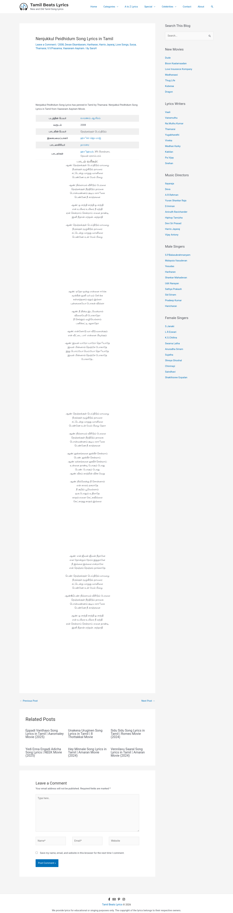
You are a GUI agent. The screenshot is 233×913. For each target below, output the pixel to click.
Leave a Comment (45, 44)
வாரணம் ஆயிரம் (90, 117)
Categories (118, 6)
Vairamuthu (171, 116)
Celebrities (171, 6)
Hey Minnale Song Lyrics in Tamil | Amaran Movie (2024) (87, 751)
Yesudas (169, 260)
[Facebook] (109, 896)
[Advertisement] (87, 78)
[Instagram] (123, 896)
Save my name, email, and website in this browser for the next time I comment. (82, 850)
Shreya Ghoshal (173, 351)
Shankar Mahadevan (176, 271)
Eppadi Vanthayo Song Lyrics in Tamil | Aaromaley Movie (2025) (45, 733)
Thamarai (41, 48)
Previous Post (29, 699)
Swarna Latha (172, 334)
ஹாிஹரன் (87, 150)
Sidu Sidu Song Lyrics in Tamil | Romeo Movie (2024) (128, 733)
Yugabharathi (172, 132)
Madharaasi (171, 74)
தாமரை (85, 144)
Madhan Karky (173, 143)
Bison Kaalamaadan (176, 63)
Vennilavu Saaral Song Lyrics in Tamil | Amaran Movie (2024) (128, 751)
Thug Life (170, 79)
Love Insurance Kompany (178, 68)
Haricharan (171, 298)
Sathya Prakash (173, 281)
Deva (167, 185)
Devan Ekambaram (74, 44)
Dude (168, 57)
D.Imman (170, 201)
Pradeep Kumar (173, 292)
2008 (60, 44)
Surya (129, 44)
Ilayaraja (169, 180)
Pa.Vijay (169, 154)
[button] (212, 6)
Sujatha (169, 345)
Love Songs (119, 44)
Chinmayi (170, 356)
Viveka (168, 137)
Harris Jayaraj (104, 44)
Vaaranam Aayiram (72, 48)
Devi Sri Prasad (173, 218)
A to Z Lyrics (138, 6)
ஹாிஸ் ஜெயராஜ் (91, 137)
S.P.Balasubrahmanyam (177, 249)
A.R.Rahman (171, 190)
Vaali (167, 110)
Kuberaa (169, 85)
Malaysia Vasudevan (176, 254)
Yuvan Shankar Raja (175, 196)
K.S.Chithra (171, 329)
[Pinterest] (118, 896)
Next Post (148, 699)
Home (104, 6)
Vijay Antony (171, 229)
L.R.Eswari (170, 324)
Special (154, 6)
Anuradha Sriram (174, 340)
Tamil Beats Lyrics (49, 4)
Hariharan (90, 44)
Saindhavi (170, 362)
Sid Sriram (170, 287)
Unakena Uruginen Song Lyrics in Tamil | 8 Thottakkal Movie (85, 733)
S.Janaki (169, 318)
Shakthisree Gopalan (176, 367)
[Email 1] (114, 896)
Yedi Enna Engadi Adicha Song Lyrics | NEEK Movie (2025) (44, 751)
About (202, 6)
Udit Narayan (172, 276)
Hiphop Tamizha (174, 212)
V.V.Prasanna (54, 48)
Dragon (169, 90)
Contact (189, 6)
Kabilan (169, 148)
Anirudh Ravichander (176, 207)
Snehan (169, 159)
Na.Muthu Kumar (174, 121)
